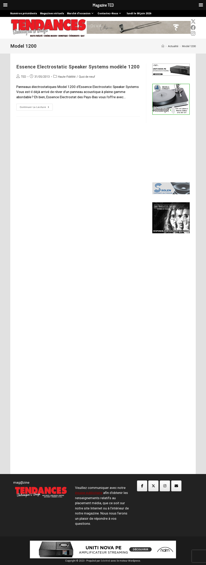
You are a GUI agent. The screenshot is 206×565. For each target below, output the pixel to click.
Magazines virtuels (52, 13)
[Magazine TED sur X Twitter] (153, 485)
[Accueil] (163, 46)
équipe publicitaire (88, 493)
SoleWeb (105, 560)
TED (23, 76)
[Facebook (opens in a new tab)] (193, 27)
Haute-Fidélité (67, 76)
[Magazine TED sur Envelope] (176, 485)
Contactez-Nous (110, 13)
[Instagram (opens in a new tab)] (193, 33)
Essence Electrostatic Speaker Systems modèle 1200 (78, 67)
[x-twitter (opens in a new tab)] (193, 21)
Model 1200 (189, 46)
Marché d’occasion (81, 13)
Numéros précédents (23, 13)
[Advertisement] (179, 148)
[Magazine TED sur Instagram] (165, 485)
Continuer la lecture (36, 108)
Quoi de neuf (87, 76)
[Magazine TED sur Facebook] (142, 485)
